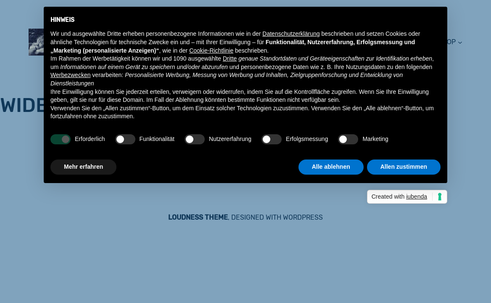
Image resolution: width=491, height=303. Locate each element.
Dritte (230, 58)
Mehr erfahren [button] (83, 166)
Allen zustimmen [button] (403, 166)
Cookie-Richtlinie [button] (211, 50)
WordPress (303, 217)
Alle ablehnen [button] (331, 166)
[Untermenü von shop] (460, 42)
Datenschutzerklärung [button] (290, 33)
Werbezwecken (70, 75)
